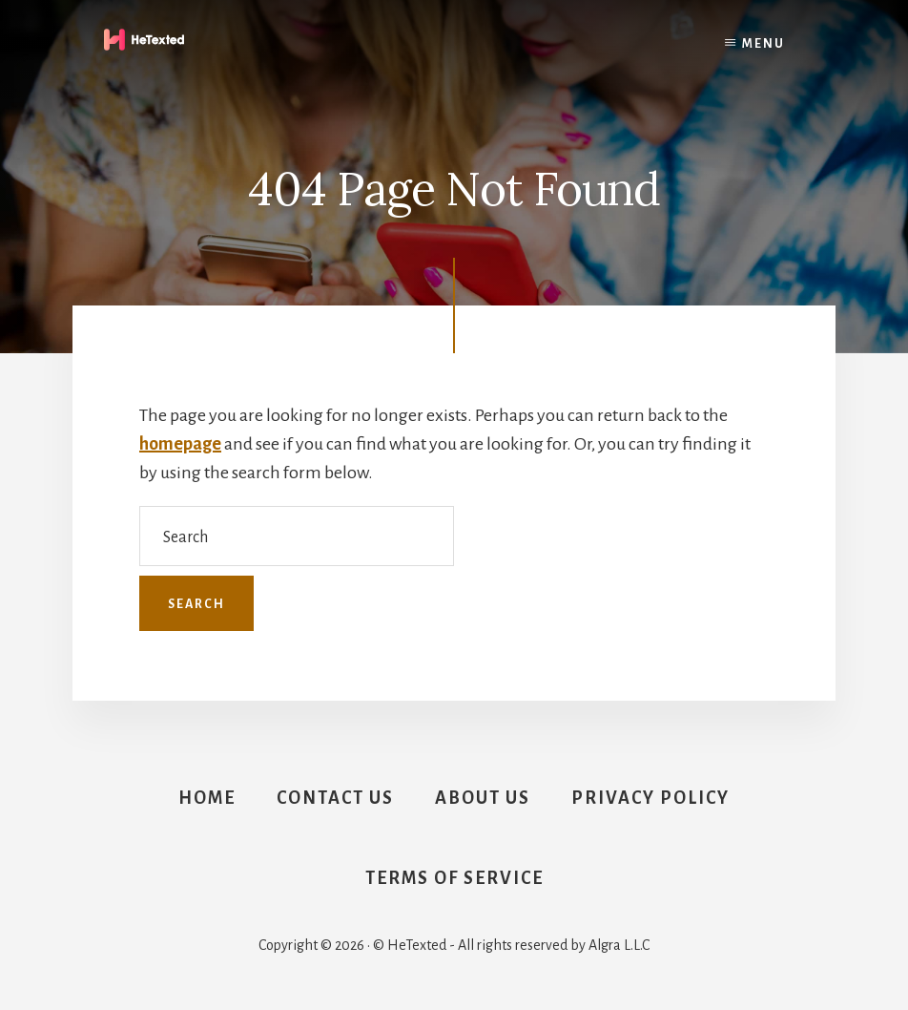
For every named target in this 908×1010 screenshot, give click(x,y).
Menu (763, 44)
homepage (180, 443)
